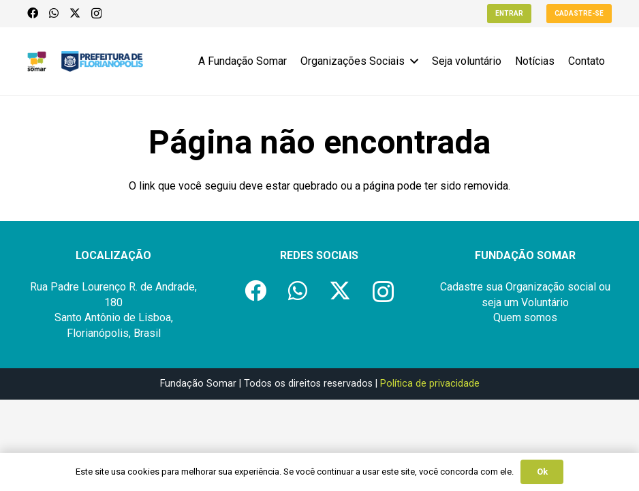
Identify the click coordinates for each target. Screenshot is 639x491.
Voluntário (545, 302)
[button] (411, 61)
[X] (74, 13)
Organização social (550, 286)
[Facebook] (32, 13)
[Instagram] (96, 14)
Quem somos (525, 317)
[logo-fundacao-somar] (36, 61)
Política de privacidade (430, 383)
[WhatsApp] (54, 13)
